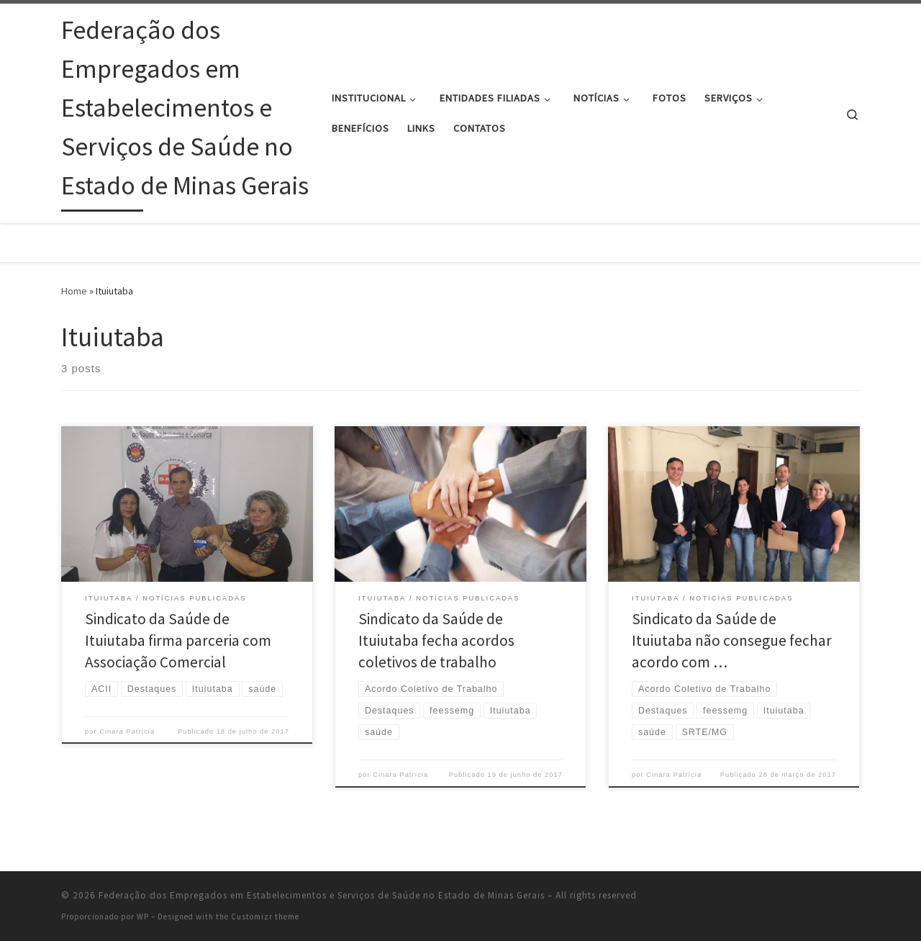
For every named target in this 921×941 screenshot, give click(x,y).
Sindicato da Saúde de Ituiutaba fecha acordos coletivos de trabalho (436, 640)
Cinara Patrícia (127, 731)
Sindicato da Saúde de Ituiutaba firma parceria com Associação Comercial (178, 640)
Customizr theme (265, 916)
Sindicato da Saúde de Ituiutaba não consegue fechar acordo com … (732, 640)
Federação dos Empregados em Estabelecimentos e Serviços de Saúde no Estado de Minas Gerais (322, 895)
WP (143, 916)
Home (74, 290)
